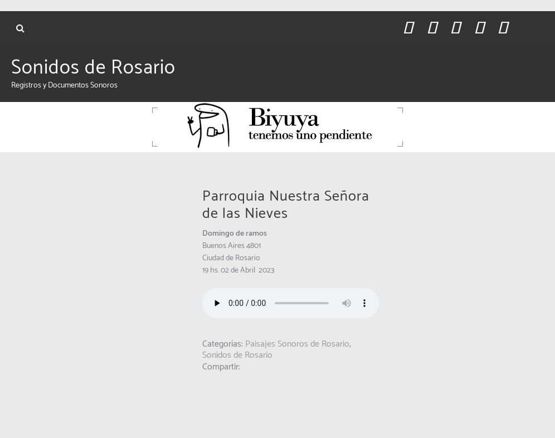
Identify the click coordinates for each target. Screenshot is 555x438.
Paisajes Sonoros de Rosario (297, 344)
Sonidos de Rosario (93, 68)
